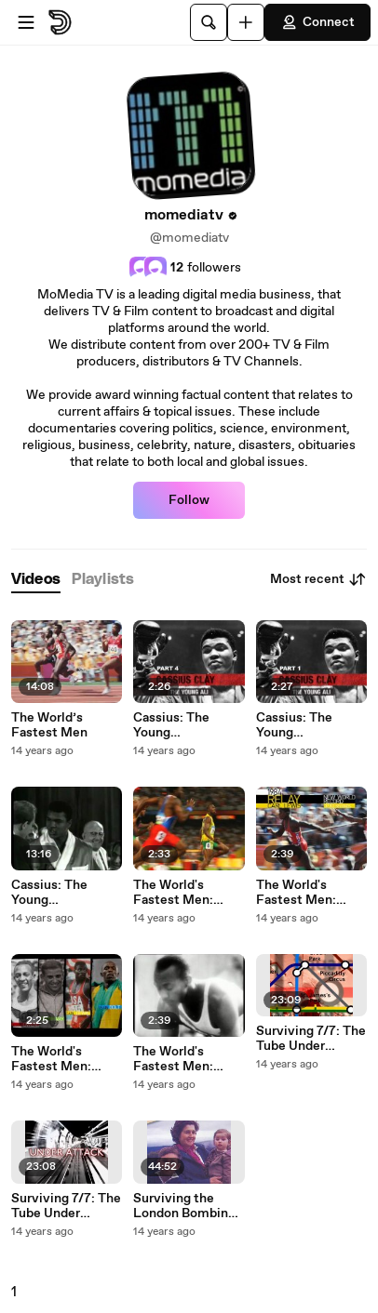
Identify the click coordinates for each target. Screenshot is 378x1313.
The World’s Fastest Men (49, 725)
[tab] (36, 579)
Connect (317, 22)
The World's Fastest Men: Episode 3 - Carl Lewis (303, 893)
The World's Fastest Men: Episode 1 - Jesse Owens (183, 1059)
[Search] (208, 22)
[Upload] (245, 22)
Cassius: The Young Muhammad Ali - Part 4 (183, 725)
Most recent (318, 579)
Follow (189, 500)
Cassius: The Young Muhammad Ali (56, 893)
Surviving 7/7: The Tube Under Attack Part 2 (311, 1039)
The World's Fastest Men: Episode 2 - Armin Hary (64, 1059)
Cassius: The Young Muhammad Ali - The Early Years (306, 725)
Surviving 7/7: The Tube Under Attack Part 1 (66, 1206)
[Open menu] (26, 22)
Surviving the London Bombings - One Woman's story (187, 1206)
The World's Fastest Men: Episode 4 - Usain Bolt (185, 893)
